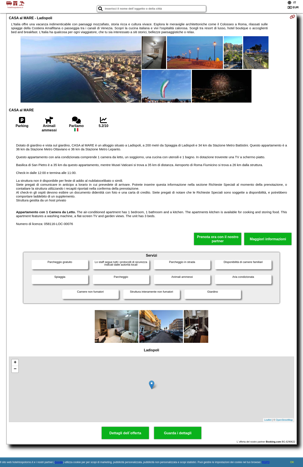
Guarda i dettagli (177, 433)
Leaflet (267, 420)
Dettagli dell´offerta (125, 433)
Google (58, 462)
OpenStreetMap (284, 420)
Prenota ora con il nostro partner (217, 239)
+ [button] (15, 362)
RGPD (266, 462)
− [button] (15, 369)
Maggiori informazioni (268, 239)
